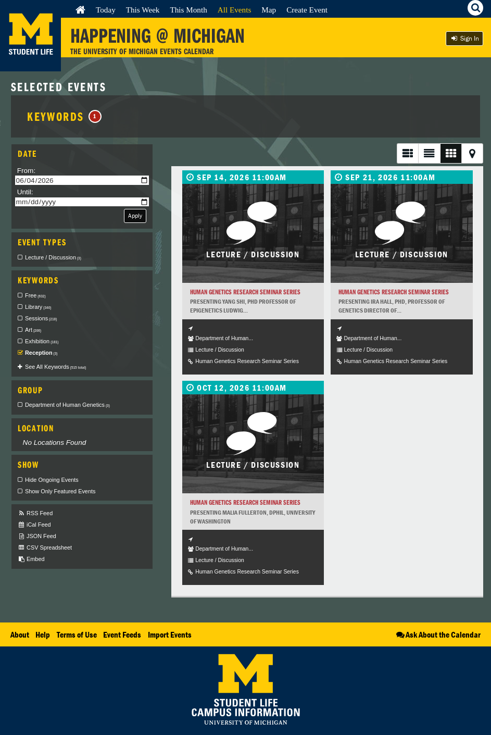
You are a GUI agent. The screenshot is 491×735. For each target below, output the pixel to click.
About (19, 634)
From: (26, 171)
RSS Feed (35, 513)
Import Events (170, 634)
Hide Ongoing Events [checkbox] (52, 480)
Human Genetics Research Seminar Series (245, 292)
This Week (143, 9)
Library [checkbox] (38, 307)
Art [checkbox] (33, 330)
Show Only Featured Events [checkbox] (60, 491)
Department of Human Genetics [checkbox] (67, 405)
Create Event (307, 9)
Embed (31, 559)
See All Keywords (55, 367)
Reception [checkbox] (41, 353)
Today (106, 9)
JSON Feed (37, 536)
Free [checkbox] (35, 295)
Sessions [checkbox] (41, 318)
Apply (135, 215)
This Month (188, 9)
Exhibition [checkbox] (41, 341)
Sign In (464, 38)
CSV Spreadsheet (45, 547)
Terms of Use (77, 634)
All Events (234, 9)
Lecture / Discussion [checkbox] (53, 257)
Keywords (64, 116)
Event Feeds (122, 634)
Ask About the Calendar (438, 634)
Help (42, 634)
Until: (25, 192)
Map (268, 9)
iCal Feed (34, 524)
